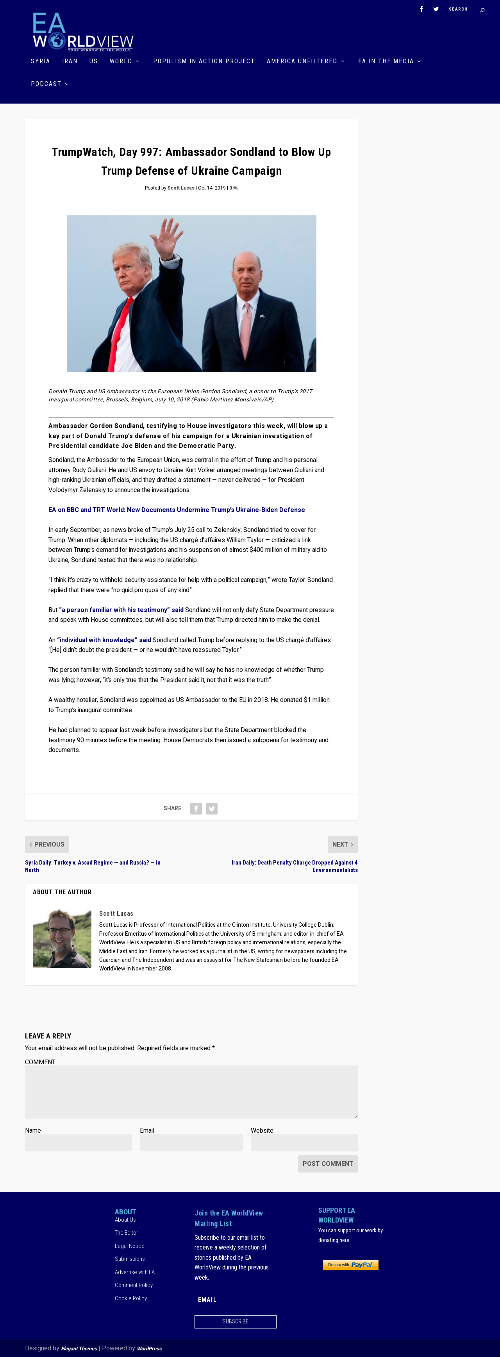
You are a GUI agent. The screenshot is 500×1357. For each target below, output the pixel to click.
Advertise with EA (135, 1271)
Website (262, 1130)
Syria (40, 61)
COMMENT (40, 1061)
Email (147, 1130)
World (121, 61)
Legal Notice (130, 1245)
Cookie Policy (131, 1297)
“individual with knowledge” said (104, 639)
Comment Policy (134, 1284)
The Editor (126, 1232)
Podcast (46, 84)
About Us (125, 1219)
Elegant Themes (79, 1348)
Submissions (130, 1258)
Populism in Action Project (204, 61)
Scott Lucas (181, 187)
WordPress (149, 1348)
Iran (70, 61)
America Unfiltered (302, 61)
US (93, 61)
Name (33, 1130)
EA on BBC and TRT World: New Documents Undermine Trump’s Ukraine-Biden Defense (176, 509)
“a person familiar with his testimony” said (121, 609)
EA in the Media (386, 61)
